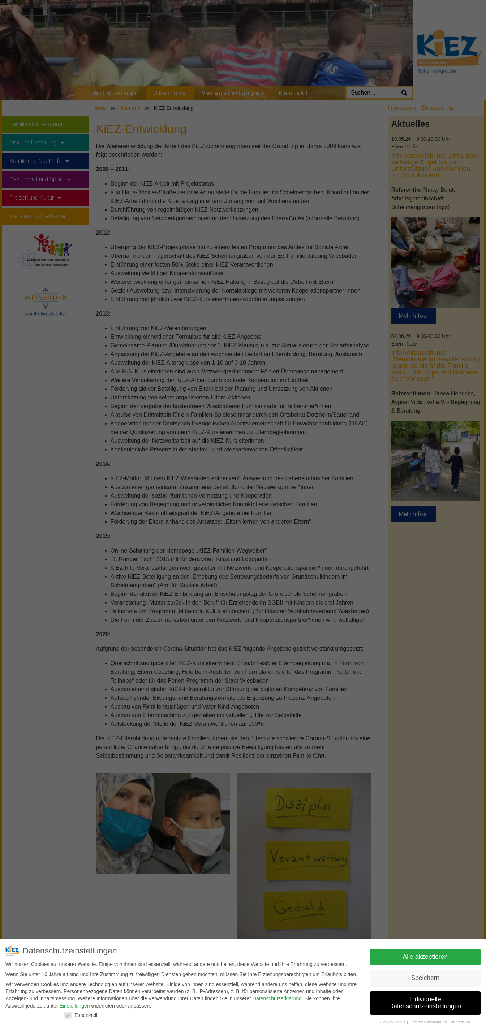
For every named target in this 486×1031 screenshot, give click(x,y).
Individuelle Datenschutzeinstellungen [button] (425, 1003)
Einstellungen (74, 1006)
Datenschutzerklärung (277, 998)
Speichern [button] (425, 978)
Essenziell (80, 1015)
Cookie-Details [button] (393, 1022)
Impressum (460, 1022)
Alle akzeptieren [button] (425, 956)
